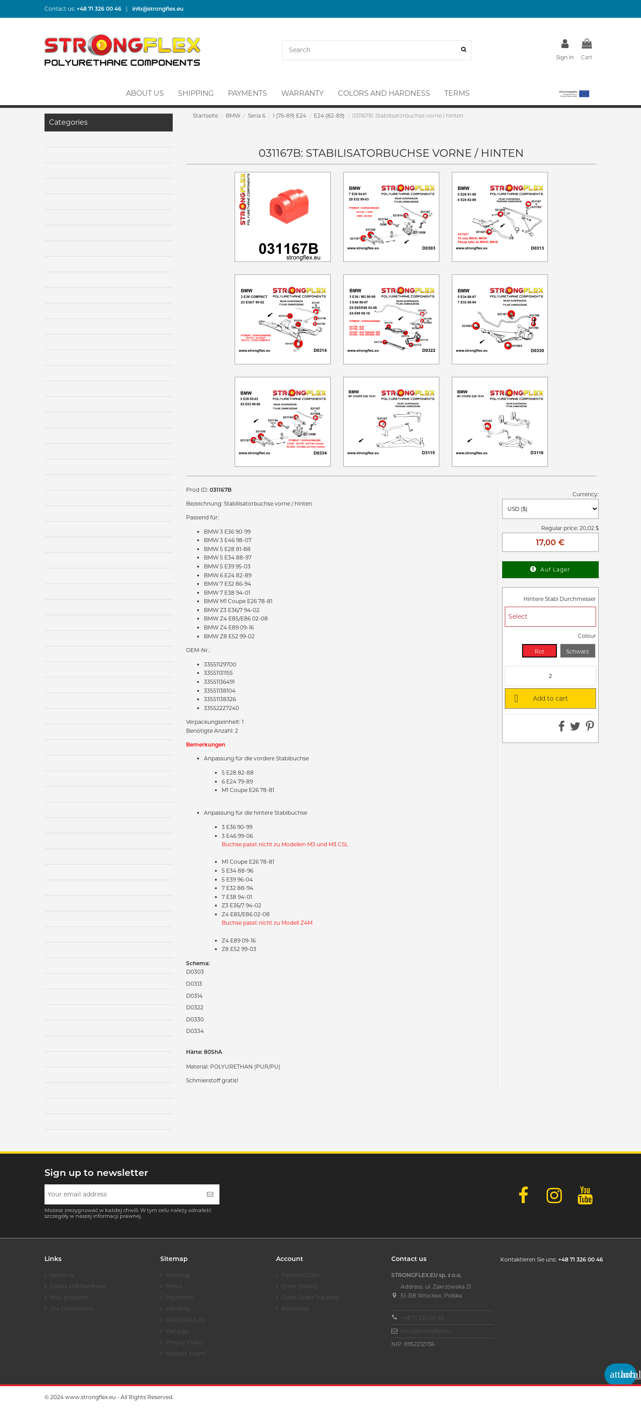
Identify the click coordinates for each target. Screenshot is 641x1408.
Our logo (177, 1331)
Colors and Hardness (77, 1286)
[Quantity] (550, 676)
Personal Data (300, 1275)
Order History (299, 1286)
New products (69, 1297)
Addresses (295, 1308)
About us (62, 1275)
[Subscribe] (210, 1194)
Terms (174, 1286)
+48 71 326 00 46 (422, 1317)
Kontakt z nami (186, 1353)
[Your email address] (123, 1194)
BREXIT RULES (185, 1320)
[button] (573, 93)
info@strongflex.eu (426, 1331)
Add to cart (539, 698)
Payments (179, 1297)
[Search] (463, 50)
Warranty (178, 1308)
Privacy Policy (184, 1342)
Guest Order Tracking (309, 1297)
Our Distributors (71, 1308)
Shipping (177, 1275)
